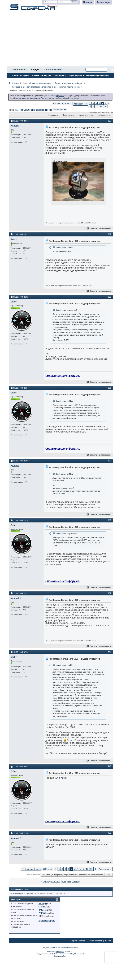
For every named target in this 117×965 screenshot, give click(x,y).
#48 (109, 652)
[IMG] (41, 909)
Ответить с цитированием (99, 228)
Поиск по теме (68, 115)
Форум (35, 69)
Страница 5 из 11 (63, 103)
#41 (109, 120)
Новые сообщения (20, 75)
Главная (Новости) (95, 940)
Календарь (46, 75)
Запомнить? (51, 6)
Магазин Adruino (53, 69)
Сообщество (58, 75)
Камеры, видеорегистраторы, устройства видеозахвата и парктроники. (46, 86)
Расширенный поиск (101, 75)
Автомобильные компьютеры (37, 83)
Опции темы (53, 115)
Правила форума (46, 920)
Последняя (59, 109)
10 (97, 106)
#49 (109, 766)
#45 (109, 460)
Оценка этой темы (86, 115)
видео (54, 356)
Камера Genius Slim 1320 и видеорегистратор (39, 109)
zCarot (64, 956)
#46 (109, 520)
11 (101, 106)
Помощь (87, 2)
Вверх (108, 875)
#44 (109, 387)
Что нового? (19, 69)
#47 (109, 593)
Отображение (103, 115)
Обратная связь (78, 940)
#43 (109, 296)
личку (64, 778)
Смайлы (42, 906)
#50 (109, 833)
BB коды (42, 903)
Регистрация (103, 2)
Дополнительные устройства (68, 83)
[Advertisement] (60, 39)
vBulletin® (60, 951)
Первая (78, 103)
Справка (35, 75)
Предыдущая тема (51, 881)
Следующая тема (70, 881)
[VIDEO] (42, 913)
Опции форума (75, 75)
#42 (109, 234)
